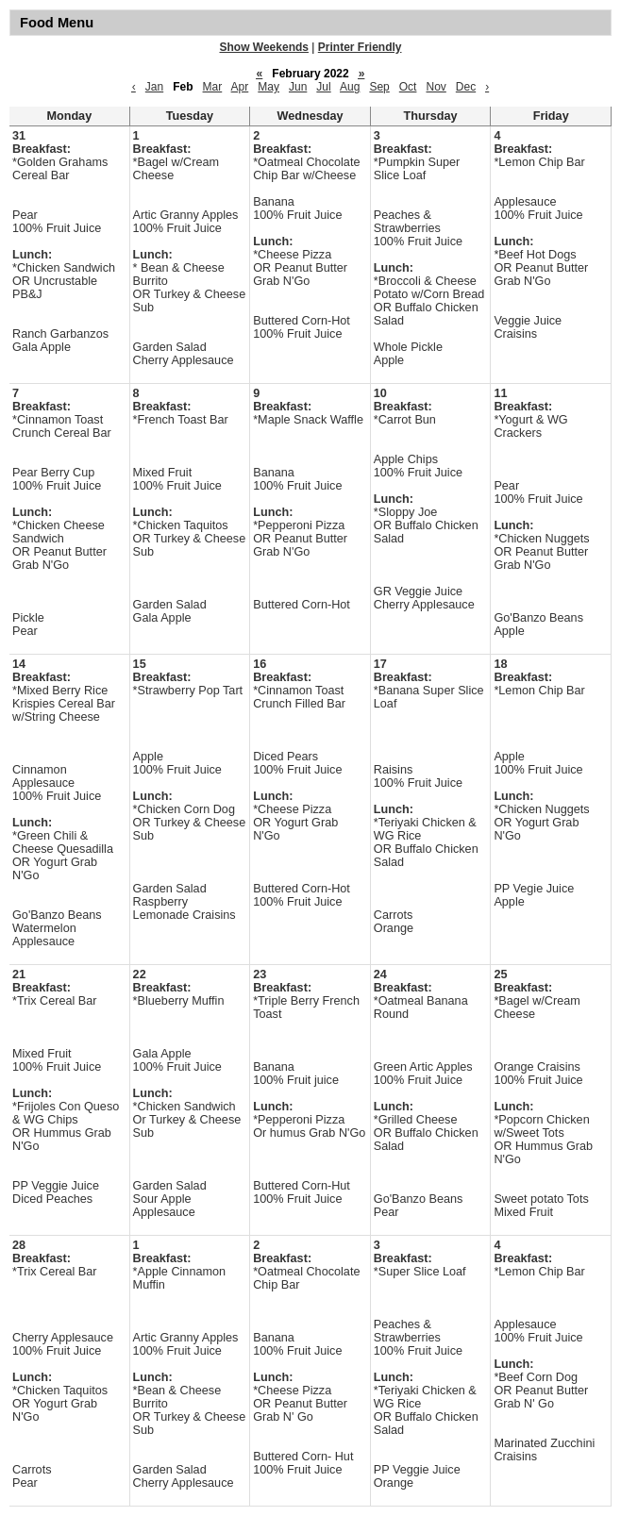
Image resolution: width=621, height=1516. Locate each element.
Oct (408, 86)
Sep (379, 86)
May (268, 86)
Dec (466, 86)
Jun (298, 86)
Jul (323, 86)
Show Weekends (264, 47)
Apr (240, 86)
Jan (154, 86)
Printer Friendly (360, 47)
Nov (435, 86)
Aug (350, 86)
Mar (213, 86)
